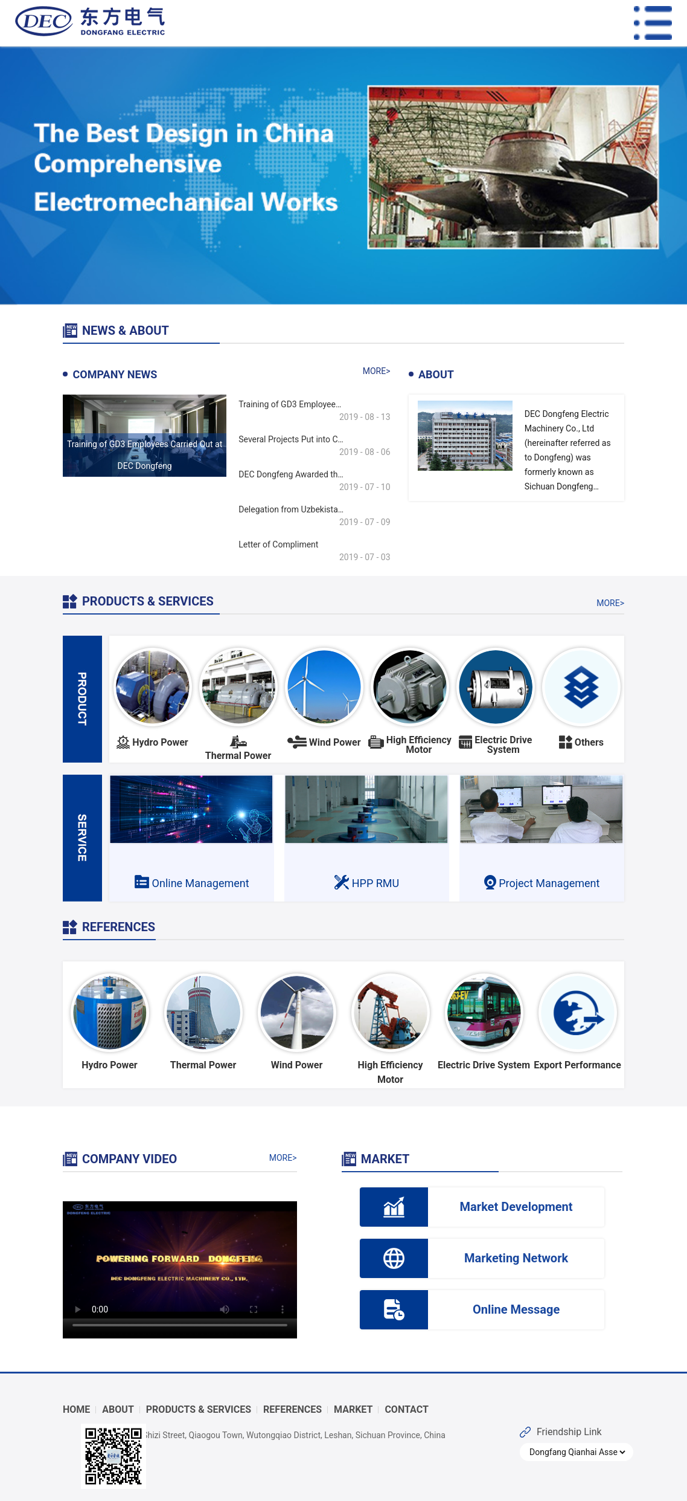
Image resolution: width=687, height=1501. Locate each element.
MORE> (377, 371)
